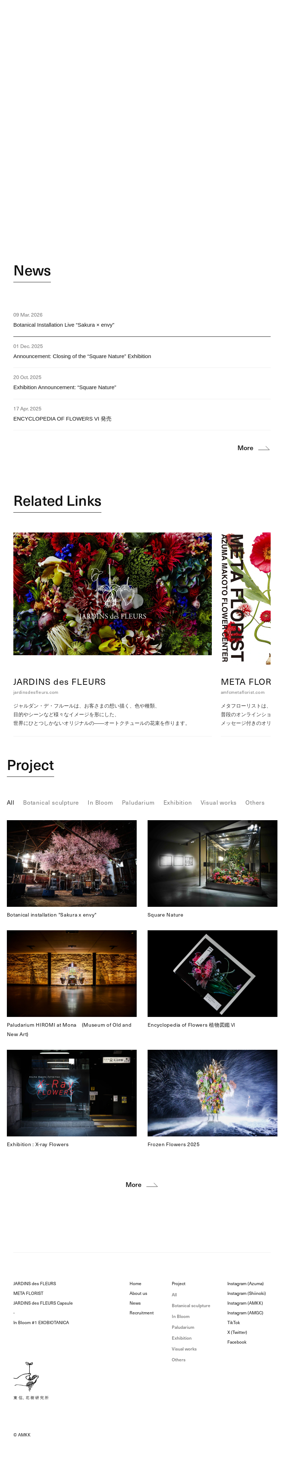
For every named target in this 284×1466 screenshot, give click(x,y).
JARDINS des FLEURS (34, 1283)
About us (138, 1293)
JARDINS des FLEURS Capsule (43, 1303)
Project (30, 765)
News (32, 270)
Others (178, 1359)
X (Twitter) (237, 1332)
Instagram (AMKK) (245, 1303)
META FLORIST (28, 1293)
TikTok (233, 1322)
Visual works (184, 1349)
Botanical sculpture (191, 1305)
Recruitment (142, 1312)
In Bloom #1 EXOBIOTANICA (41, 1322)
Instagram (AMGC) (245, 1312)
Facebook (236, 1342)
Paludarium (183, 1327)
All (174, 1294)
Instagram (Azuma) (245, 1283)
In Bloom (181, 1316)
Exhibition (182, 1338)
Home (135, 1283)
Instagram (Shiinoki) (246, 1293)
